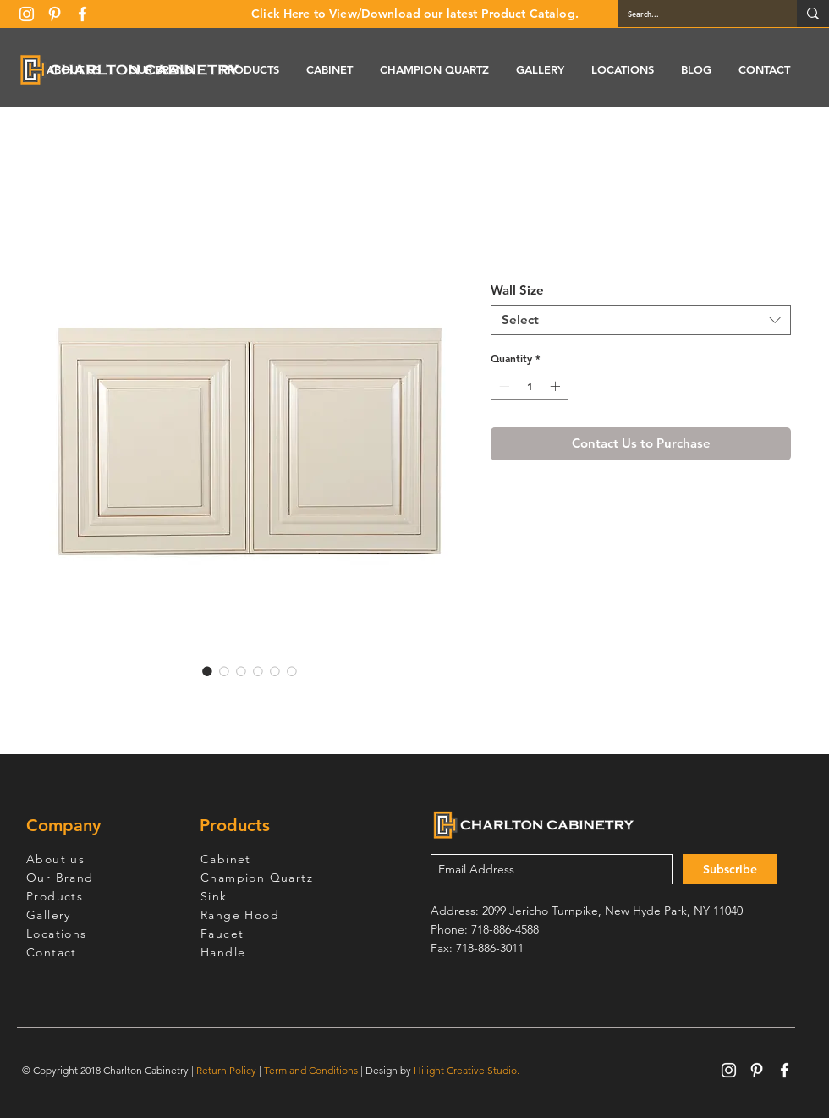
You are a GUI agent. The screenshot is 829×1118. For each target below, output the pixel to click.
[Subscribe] (730, 869)
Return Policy (226, 1070)
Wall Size (517, 290)
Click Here (280, 13)
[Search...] (694, 13)
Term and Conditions (311, 1070)
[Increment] (556, 385)
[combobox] (641, 320)
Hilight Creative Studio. (466, 1070)
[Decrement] (502, 385)
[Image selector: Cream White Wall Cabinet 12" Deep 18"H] (207, 671)
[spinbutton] (529, 385)
